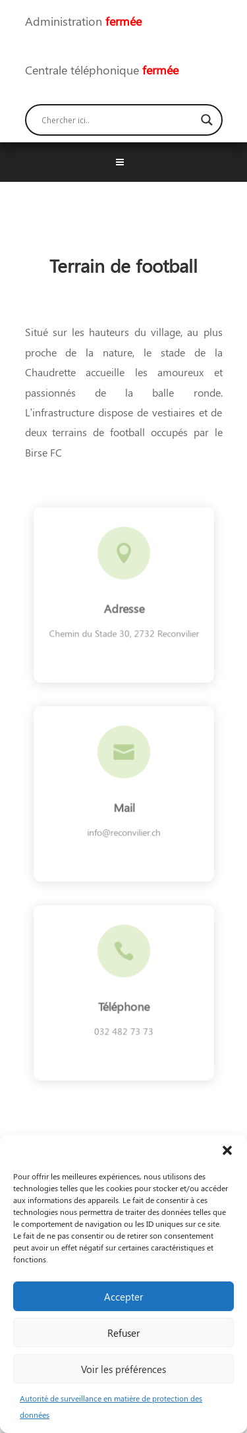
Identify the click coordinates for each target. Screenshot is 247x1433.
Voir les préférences (123, 1369)
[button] (227, 1150)
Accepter (123, 1296)
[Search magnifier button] (207, 120)
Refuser (123, 1332)
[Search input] (117, 120)
